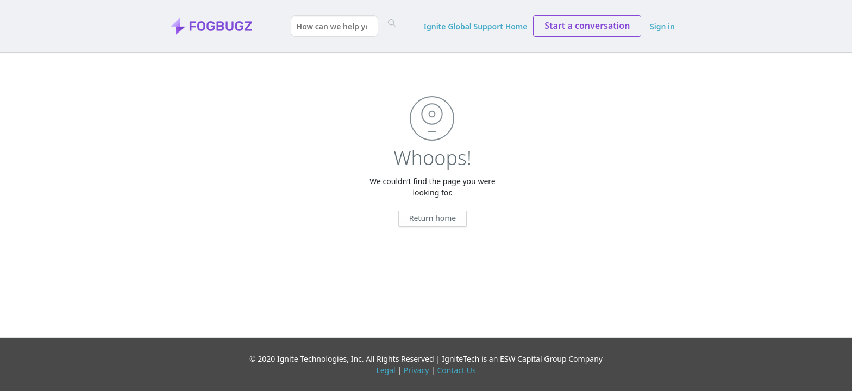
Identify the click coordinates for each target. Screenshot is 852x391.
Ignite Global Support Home (476, 26)
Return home (432, 218)
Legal (385, 370)
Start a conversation (587, 25)
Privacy (416, 370)
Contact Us (456, 370)
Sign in (662, 26)
